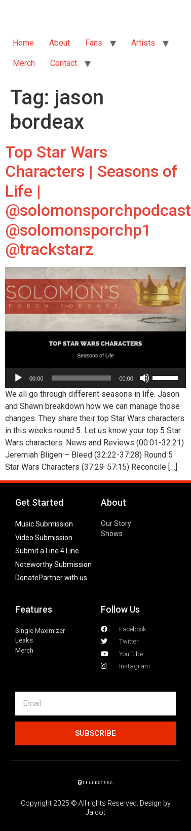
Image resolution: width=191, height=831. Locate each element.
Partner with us (63, 578)
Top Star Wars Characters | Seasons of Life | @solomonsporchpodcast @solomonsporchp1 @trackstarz (98, 200)
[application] (95, 378)
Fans (93, 43)
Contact (63, 63)
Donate (27, 578)
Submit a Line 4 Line (47, 551)
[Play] (18, 378)
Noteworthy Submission (53, 564)
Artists (143, 43)
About (59, 43)
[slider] (81, 378)
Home (23, 43)
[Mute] (144, 378)
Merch (24, 63)
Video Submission (43, 538)
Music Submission (44, 524)
